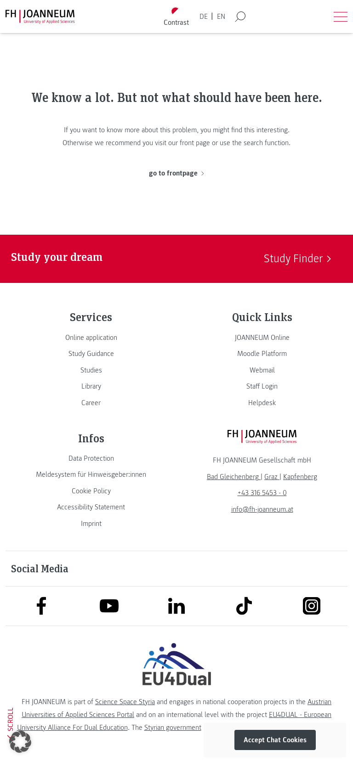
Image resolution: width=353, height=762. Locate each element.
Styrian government (172, 727)
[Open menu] (340, 16)
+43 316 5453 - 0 (262, 492)
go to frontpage (176, 173)
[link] (91, 337)
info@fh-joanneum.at (262, 509)
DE (203, 16)
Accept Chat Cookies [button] (275, 740)
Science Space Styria (125, 701)
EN (221, 16)
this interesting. (267, 130)
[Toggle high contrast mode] (176, 17)
